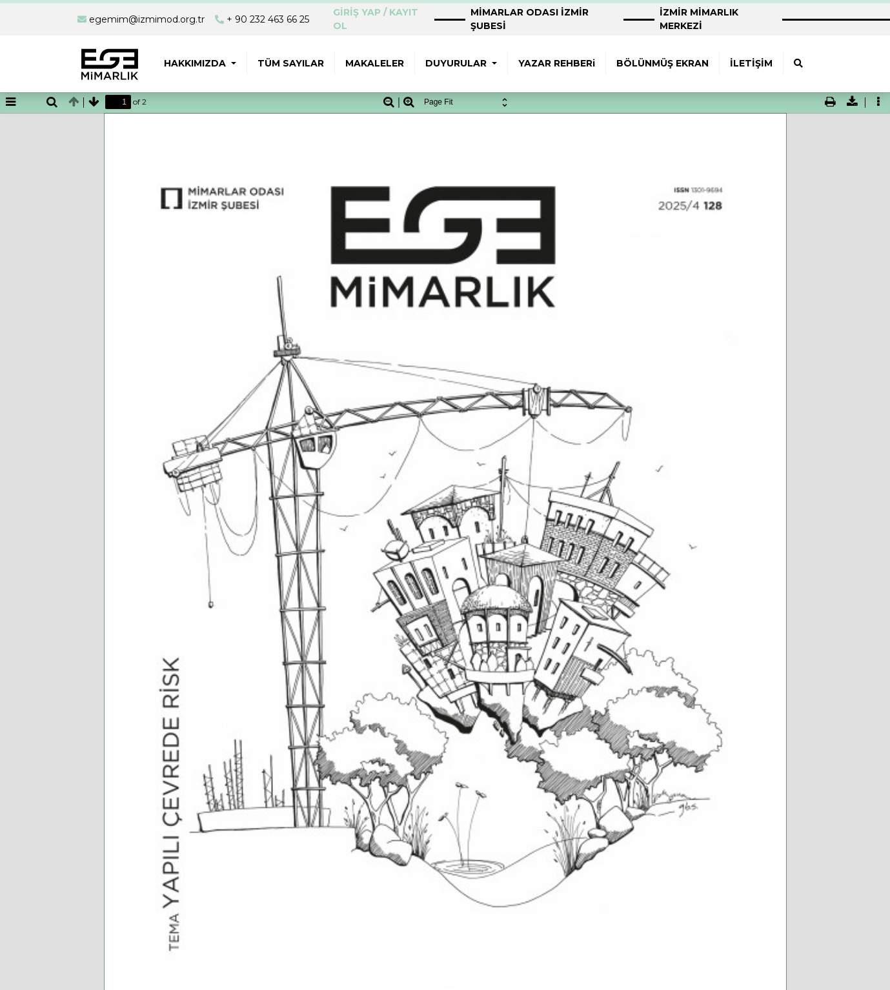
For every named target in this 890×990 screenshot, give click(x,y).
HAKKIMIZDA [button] (196, 63)
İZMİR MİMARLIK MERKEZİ (699, 19)
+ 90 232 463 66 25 (268, 19)
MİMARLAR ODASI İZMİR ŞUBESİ (529, 19)
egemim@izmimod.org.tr (147, 19)
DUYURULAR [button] (457, 63)
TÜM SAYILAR (291, 63)
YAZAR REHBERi (556, 63)
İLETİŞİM (751, 63)
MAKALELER (374, 63)
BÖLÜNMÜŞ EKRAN (662, 63)
